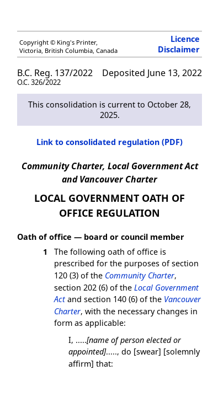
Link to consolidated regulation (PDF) (109, 142)
